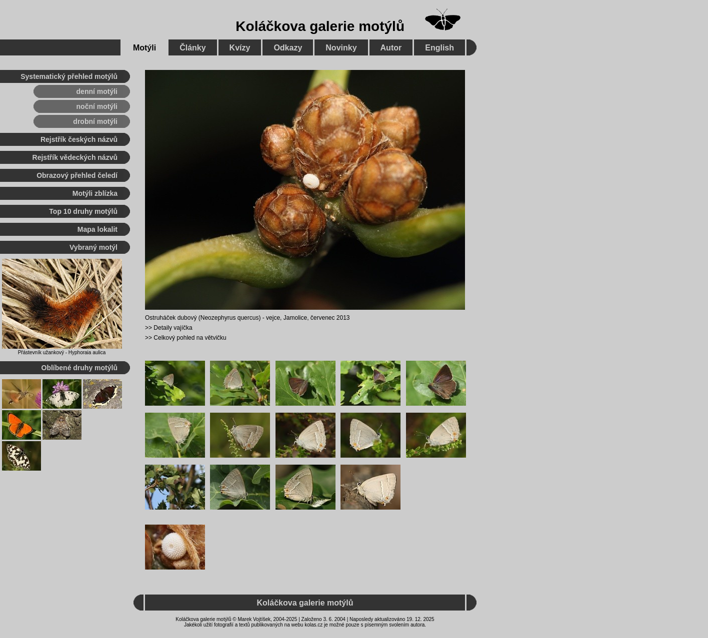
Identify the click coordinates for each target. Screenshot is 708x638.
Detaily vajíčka (173, 327)
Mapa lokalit (98, 229)
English (439, 47)
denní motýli (97, 91)
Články (193, 47)
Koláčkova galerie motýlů (320, 26)
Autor (391, 47)
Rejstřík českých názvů (79, 139)
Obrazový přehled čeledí (77, 175)
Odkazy (288, 47)
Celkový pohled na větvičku (190, 337)
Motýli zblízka (95, 193)
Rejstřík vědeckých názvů (75, 157)
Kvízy (240, 47)
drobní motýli (95, 121)
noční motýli (97, 106)
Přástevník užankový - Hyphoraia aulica (62, 352)
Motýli (144, 47)
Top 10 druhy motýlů (83, 211)
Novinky (341, 47)
